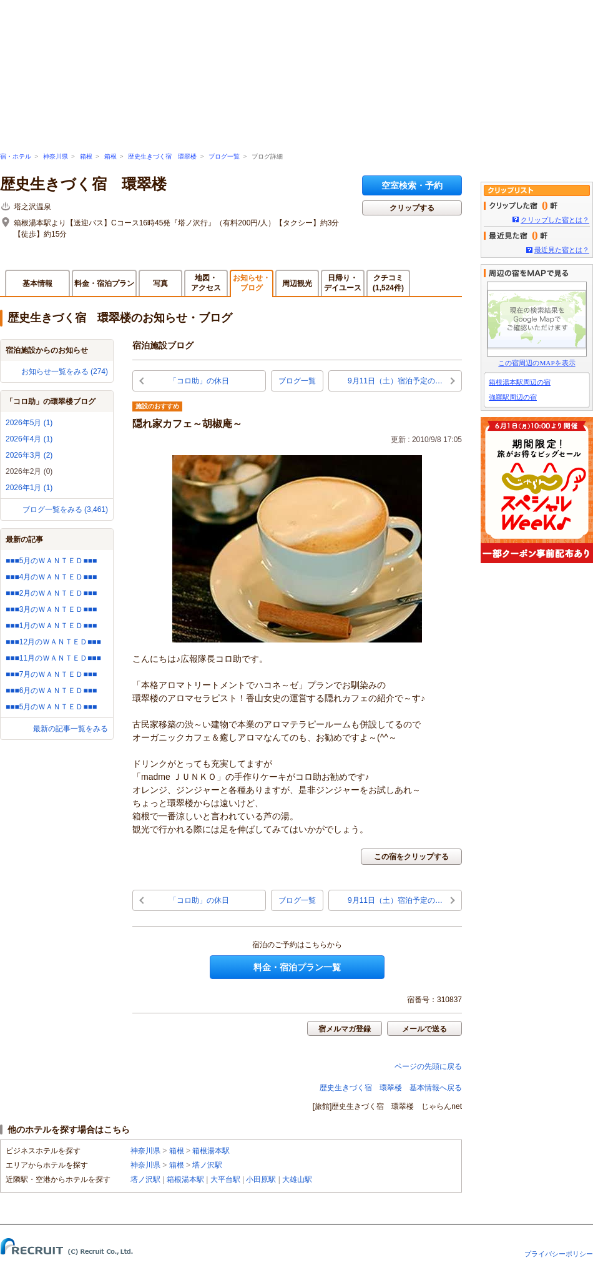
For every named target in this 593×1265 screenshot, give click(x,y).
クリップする (412, 208)
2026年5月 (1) (29, 422)
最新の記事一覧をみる (70, 728)
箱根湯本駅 (211, 1150)
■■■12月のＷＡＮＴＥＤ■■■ (53, 641)
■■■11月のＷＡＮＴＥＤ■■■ (53, 658)
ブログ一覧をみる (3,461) (65, 509)
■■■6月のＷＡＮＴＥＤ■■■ (51, 690)
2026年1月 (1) (29, 487)
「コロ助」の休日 (199, 381)
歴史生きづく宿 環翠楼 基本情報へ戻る (391, 1087)
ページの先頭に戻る (428, 1066)
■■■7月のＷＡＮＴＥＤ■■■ (51, 674)
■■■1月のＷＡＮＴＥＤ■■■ (51, 625)
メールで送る (424, 1029)
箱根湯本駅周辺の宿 (520, 382)
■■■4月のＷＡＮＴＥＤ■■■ (51, 577)
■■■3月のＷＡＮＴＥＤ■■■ (51, 609)
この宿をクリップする (411, 856)
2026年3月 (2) (29, 455)
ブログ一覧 (224, 156)
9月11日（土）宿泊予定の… (395, 381)
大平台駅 (225, 1179)
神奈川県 (55, 156)
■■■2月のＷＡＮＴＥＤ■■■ (51, 593)
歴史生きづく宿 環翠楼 (162, 156)
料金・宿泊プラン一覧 (297, 967)
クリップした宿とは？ (555, 220)
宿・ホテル (15, 156)
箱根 (86, 156)
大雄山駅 (297, 1179)
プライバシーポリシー (558, 1254)
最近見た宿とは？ (561, 249)
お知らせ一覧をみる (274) (64, 371)
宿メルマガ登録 (344, 1029)
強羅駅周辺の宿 (513, 397)
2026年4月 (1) (29, 439)
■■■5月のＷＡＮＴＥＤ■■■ (51, 560)
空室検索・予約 (412, 185)
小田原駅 (261, 1179)
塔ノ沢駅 (207, 1165)
